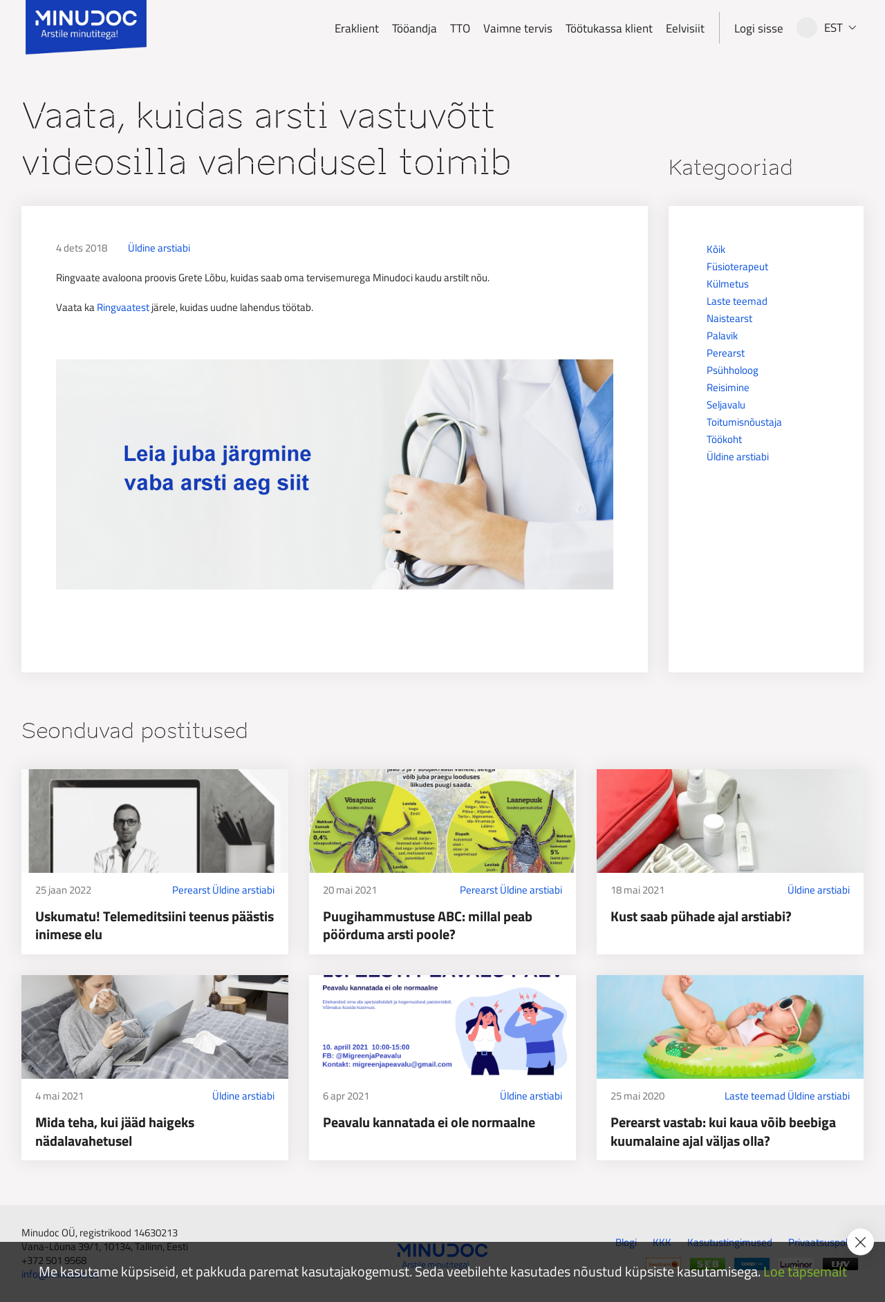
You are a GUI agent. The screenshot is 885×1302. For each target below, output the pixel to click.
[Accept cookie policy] (860, 1242)
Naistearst (729, 318)
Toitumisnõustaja (744, 422)
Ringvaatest (123, 307)
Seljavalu (726, 405)
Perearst (726, 353)
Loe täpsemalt (805, 1272)
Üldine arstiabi (159, 248)
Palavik (722, 335)
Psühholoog (732, 370)
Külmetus (728, 284)
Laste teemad (737, 301)
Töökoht (724, 439)
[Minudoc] (86, 27)
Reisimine (728, 387)
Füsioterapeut (737, 266)
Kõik (716, 249)
